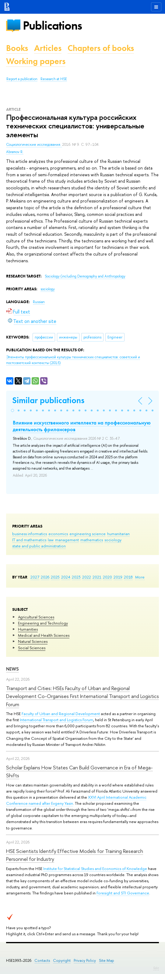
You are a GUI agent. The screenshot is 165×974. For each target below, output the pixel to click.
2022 (86, 577)
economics (58, 533)
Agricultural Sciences (36, 617)
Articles (47, 48)
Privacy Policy (85, 960)
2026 (45, 577)
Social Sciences (31, 647)
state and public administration (39, 546)
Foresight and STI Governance (123, 893)
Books (17, 48)
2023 (76, 577)
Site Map (106, 960)
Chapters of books (101, 48)
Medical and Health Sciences (43, 635)
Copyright (62, 960)
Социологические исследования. (34, 144)
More (140, 577)
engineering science (87, 533)
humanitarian (118, 533)
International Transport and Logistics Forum (56, 719)
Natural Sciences (32, 641)
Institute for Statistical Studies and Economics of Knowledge (95, 868)
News (12, 669)
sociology (112, 540)
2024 (65, 577)
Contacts (42, 960)
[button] (12, 410)
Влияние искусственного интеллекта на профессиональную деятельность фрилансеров (82, 426)
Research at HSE (53, 79)
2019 (118, 577)
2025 (55, 577)
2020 (107, 577)
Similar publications (48, 400)
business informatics (29, 533)
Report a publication (21, 79)
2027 (34, 577)
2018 (128, 577)
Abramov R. (14, 151)
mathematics (91, 540)
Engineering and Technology (43, 623)
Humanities (28, 629)
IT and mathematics (29, 540)
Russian (39, 301)
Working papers (35, 61)
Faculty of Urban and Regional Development (61, 713)
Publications (52, 25)
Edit (156, 968)
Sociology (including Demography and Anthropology (85, 276)
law (51, 540)
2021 (97, 577)
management (67, 540)
